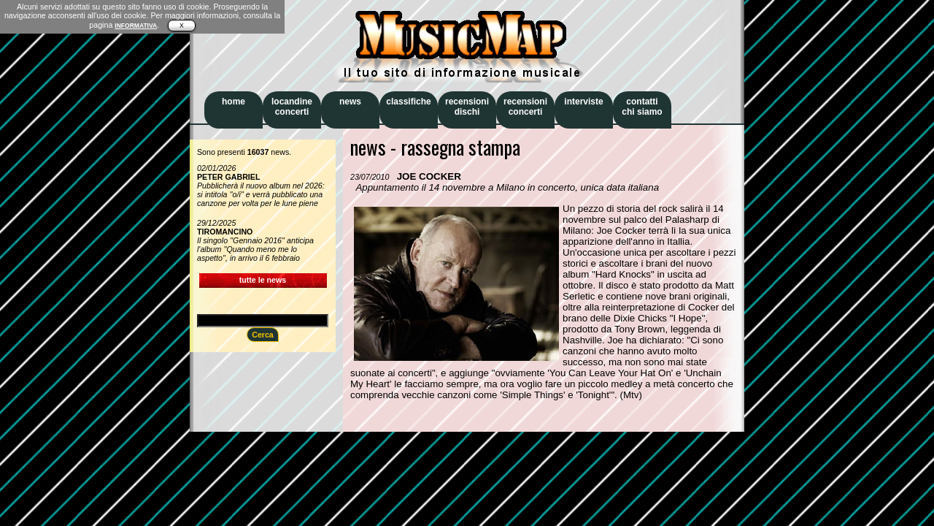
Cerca (263, 334)
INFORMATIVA (136, 25)
